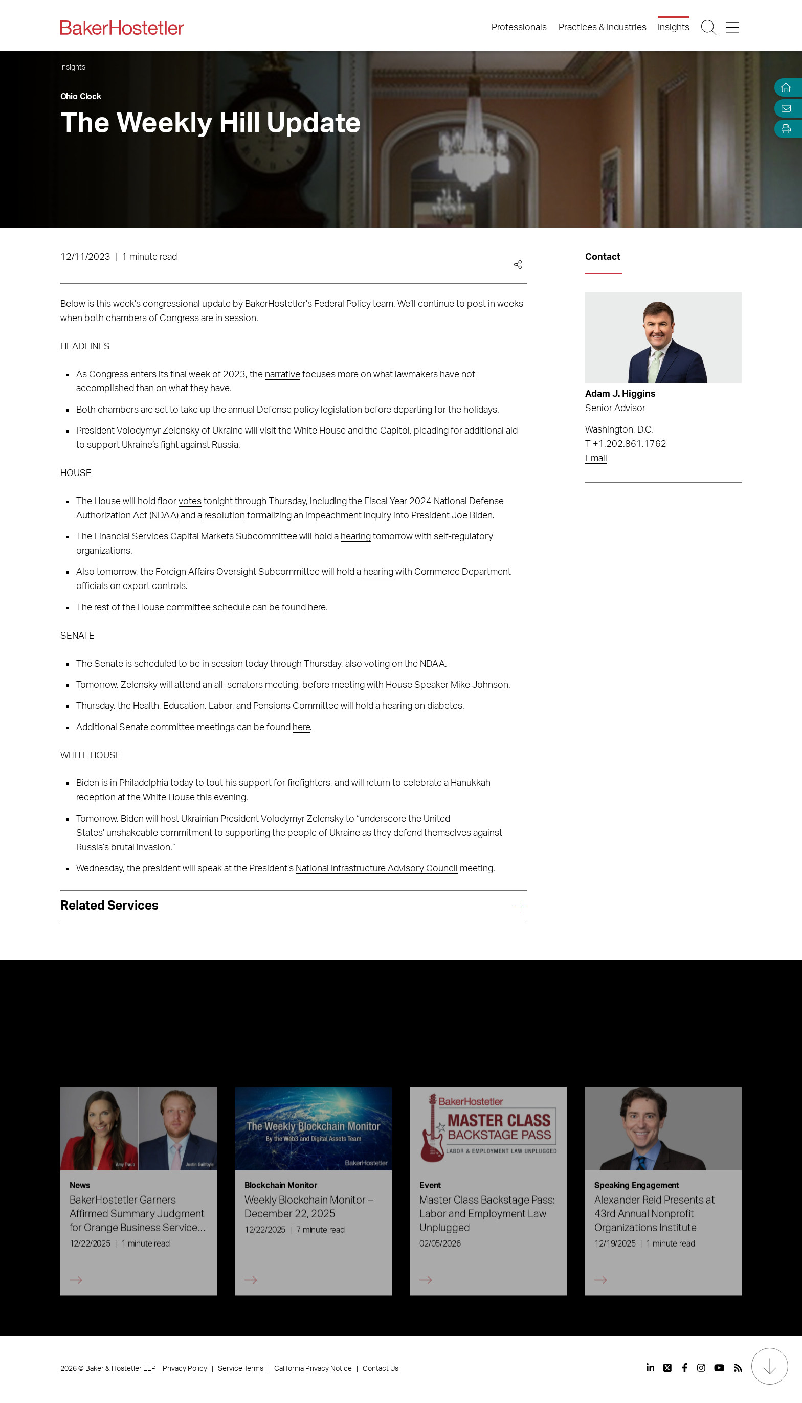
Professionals (519, 27)
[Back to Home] (122, 27)
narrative (282, 374)
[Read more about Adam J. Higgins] (663, 337)
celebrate (422, 783)
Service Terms (240, 1368)
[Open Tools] (783, 129)
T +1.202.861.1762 (625, 444)
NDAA (163, 516)
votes (190, 501)
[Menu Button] (733, 27)
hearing (356, 536)
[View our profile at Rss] (738, 1367)
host (170, 819)
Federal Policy (342, 304)
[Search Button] (709, 27)
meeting (281, 685)
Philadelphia (143, 783)
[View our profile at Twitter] (668, 1367)
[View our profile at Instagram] (701, 1367)
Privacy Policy (185, 1368)
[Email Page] (783, 108)
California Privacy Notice (313, 1368)
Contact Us (380, 1368)
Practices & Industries (603, 27)
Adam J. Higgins (620, 394)
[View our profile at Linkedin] (651, 1367)
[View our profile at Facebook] (684, 1367)
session (227, 664)
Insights (673, 27)
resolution (224, 516)
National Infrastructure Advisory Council (377, 868)
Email (596, 458)
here (316, 608)
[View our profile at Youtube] (719, 1367)
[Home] (783, 87)
